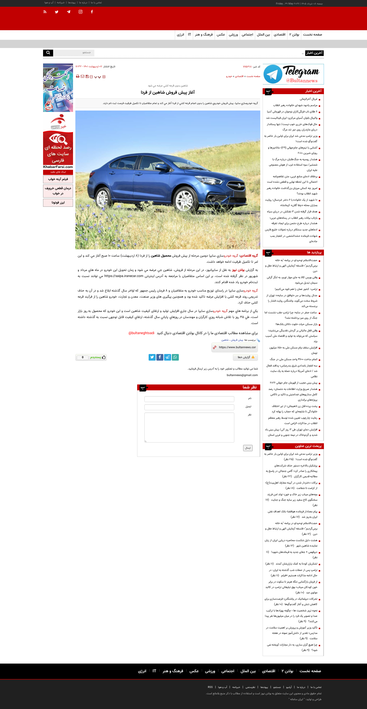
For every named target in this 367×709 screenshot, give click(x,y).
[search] (48, 53)
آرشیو (289, 687)
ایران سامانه (296, 699)
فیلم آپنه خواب (58, 179)
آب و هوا (48, 3)
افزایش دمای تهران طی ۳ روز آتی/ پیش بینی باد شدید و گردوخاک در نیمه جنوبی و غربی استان (291, 432)
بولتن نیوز (238, 270)
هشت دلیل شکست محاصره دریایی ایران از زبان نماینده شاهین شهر (291, 543)
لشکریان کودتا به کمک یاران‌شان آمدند (291, 564)
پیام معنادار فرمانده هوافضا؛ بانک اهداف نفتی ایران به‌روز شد (292, 514)
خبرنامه (61, 3)
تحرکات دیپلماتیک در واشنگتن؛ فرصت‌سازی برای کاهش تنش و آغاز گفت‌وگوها (290, 601)
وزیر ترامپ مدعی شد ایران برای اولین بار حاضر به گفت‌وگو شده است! (290, 139)
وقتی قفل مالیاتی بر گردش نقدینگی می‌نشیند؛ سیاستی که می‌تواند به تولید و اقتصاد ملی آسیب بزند (291, 336)
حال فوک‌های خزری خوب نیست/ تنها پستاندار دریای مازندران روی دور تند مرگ (292, 127)
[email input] (189, 407)
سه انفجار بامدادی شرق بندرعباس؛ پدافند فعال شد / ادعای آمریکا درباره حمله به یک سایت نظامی (291, 371)
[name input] (189, 399)
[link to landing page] (300, 18)
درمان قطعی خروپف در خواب (58, 191)
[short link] (237, 347)
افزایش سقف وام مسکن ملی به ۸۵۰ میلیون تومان (293, 350)
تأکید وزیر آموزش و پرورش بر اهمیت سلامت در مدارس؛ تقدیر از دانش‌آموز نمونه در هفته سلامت (291, 633)
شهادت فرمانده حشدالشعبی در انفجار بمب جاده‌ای (293, 239)
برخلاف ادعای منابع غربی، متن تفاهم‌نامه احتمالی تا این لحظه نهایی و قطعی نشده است (292, 179)
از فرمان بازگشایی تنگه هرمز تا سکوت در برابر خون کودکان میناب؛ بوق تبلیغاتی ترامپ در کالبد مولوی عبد (291, 587)
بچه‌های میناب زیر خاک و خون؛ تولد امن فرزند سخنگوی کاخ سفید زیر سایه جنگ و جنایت (291, 499)
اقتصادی (239, 76)
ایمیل (248, 407)
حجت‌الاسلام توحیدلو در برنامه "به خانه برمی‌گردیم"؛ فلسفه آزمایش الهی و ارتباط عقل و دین (291, 265)
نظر (249, 415)
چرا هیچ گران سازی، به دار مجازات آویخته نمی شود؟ (292, 647)
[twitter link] (152, 357)
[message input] (189, 428)
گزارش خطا (246, 357)
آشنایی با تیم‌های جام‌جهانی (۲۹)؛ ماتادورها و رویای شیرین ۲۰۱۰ (292, 150)
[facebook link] (159, 357)
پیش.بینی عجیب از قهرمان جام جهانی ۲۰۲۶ (293, 383)
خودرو (229, 76)
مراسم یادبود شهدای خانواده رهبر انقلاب (295, 105)
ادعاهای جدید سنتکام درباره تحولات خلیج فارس (291, 230)
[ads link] (293, 74)
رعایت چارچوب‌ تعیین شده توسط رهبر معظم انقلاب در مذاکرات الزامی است (292, 420)
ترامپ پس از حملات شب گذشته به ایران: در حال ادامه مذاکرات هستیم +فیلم (293, 573)
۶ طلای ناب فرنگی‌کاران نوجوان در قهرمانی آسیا (292, 112)
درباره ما (83, 3)
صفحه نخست (312, 34)
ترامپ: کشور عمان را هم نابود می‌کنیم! (296, 289)
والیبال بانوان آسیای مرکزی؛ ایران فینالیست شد (291, 118)
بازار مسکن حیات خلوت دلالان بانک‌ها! (296, 324)
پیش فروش (237, 340)
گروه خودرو (231, 255)
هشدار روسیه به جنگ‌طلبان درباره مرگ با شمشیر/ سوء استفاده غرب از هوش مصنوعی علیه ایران (293, 164)
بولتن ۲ (294, 34)
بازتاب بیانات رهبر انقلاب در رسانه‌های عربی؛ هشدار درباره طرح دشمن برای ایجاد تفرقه (293, 220)
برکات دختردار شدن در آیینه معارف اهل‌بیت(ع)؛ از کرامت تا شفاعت (291, 485)
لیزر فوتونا (58, 202)
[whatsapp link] (175, 357)
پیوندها (72, 3)
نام (249, 398)
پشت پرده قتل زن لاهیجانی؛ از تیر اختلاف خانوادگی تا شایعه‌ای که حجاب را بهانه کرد (294, 409)
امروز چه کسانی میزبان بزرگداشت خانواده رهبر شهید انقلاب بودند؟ (292, 191)
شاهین (224, 340)
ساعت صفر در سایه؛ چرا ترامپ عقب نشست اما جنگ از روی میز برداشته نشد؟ (290, 315)
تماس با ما (96, 3)
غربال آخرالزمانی (308, 99)
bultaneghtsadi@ (141, 333)
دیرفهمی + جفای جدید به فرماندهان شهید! (291, 555)
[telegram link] (167, 357)
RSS (210, 687)
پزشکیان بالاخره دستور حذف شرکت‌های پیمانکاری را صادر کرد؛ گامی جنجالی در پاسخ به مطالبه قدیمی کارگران (291, 471)
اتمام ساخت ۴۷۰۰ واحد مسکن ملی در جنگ (293, 359)
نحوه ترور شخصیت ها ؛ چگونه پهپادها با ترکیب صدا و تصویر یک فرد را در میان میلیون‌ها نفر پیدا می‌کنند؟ (291, 616)
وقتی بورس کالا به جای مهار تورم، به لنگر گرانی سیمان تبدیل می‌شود (292, 280)
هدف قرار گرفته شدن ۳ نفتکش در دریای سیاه (292, 212)
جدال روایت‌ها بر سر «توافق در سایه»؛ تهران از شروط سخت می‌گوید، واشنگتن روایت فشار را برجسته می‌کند (291, 300)
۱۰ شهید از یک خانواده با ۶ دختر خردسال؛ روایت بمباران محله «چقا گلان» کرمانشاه (291, 202)
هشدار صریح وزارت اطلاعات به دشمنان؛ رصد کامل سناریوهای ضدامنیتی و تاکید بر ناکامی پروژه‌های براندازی (292, 394)
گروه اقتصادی (249, 255)
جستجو (277, 687)
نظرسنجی (250, 687)
